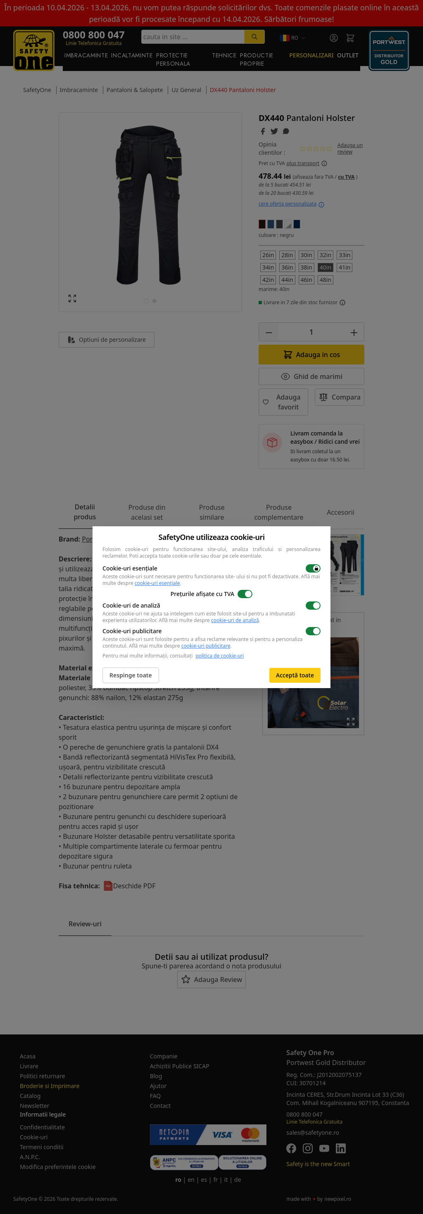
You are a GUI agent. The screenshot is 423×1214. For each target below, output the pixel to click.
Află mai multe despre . (209, 620)
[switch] (313, 568)
